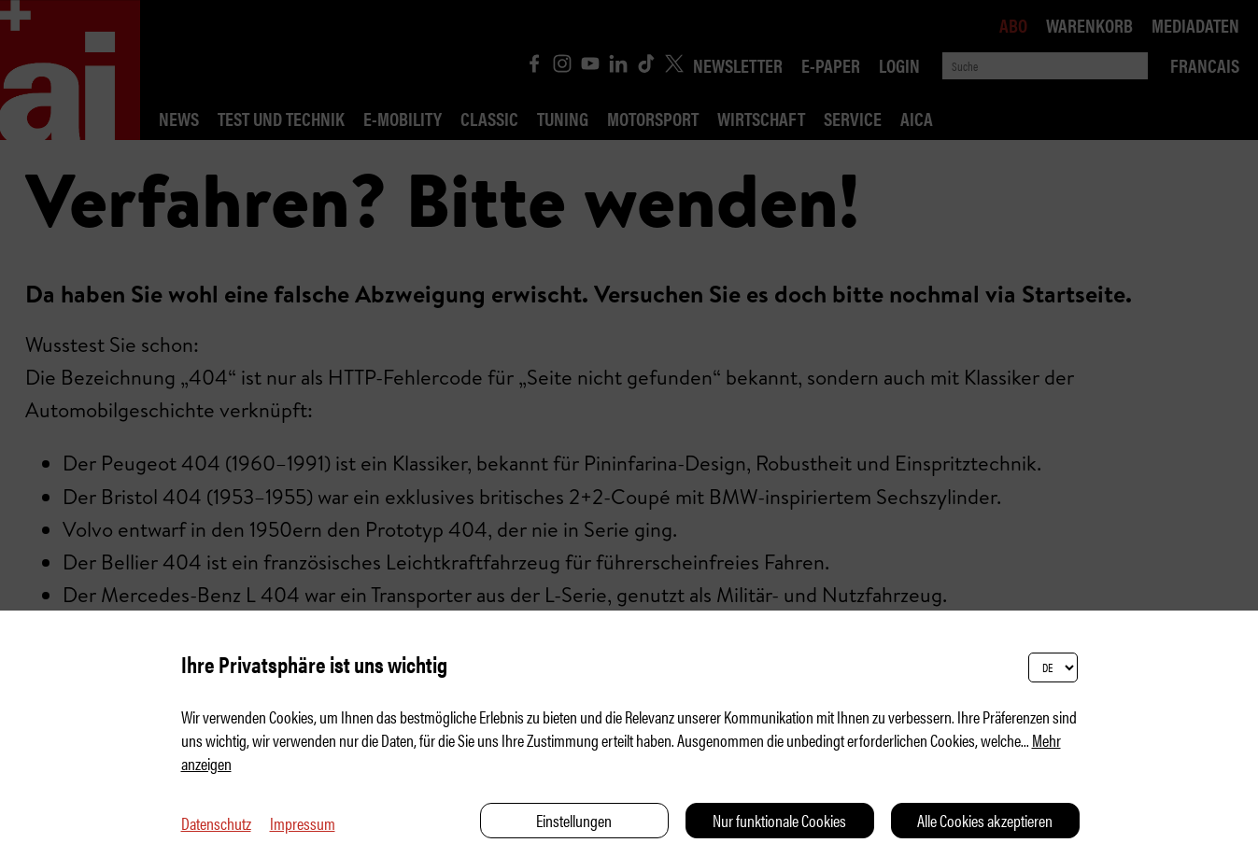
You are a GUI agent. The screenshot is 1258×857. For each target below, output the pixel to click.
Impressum (302, 823)
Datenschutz (216, 823)
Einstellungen (574, 820)
